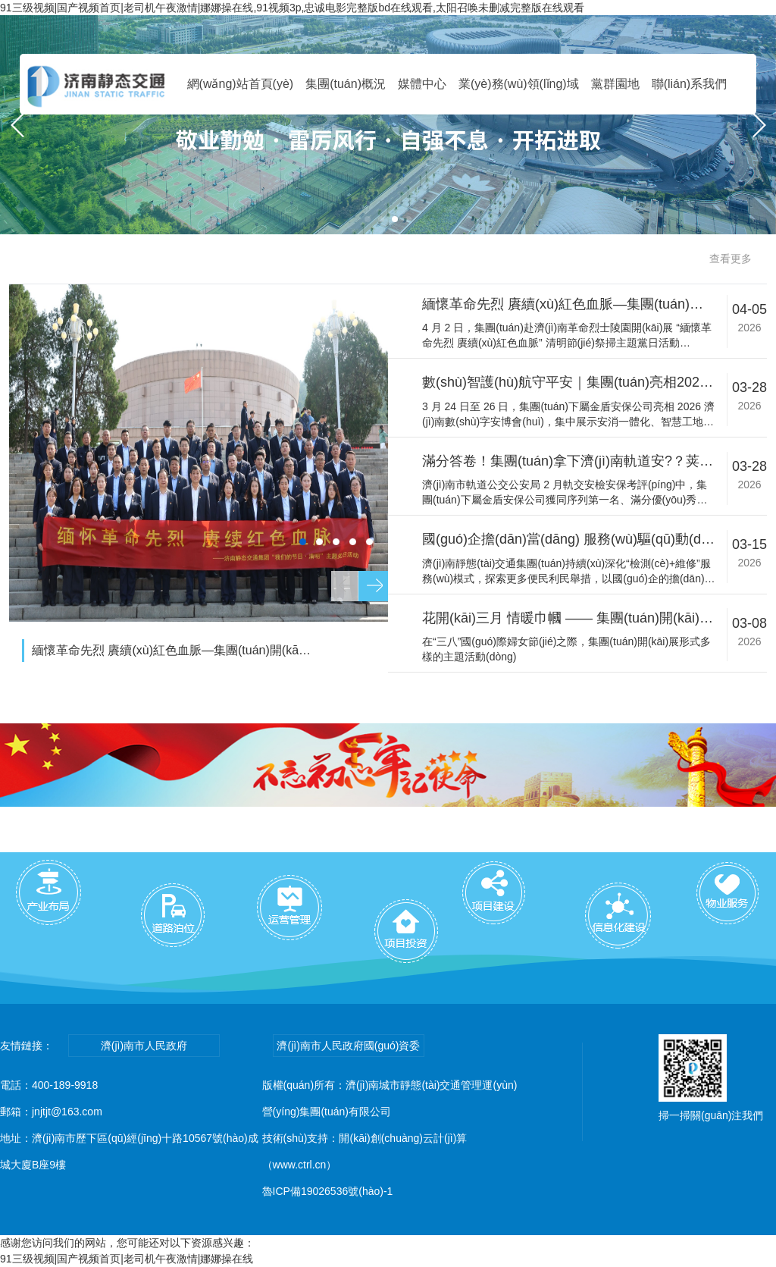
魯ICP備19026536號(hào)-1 (327, 1191)
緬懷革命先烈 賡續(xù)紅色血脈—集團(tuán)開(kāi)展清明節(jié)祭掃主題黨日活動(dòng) (172, 650)
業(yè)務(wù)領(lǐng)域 (518, 83)
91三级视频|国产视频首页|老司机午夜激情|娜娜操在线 (126, 1259)
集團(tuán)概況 (345, 83)
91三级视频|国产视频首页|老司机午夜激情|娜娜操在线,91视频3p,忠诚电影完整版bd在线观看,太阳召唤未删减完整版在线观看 (292, 8)
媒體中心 (422, 83)
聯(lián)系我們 (690, 83)
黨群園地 (615, 83)
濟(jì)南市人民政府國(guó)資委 (348, 1046)
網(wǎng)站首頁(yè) (240, 83)
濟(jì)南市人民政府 (144, 1046)
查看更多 (730, 258)
